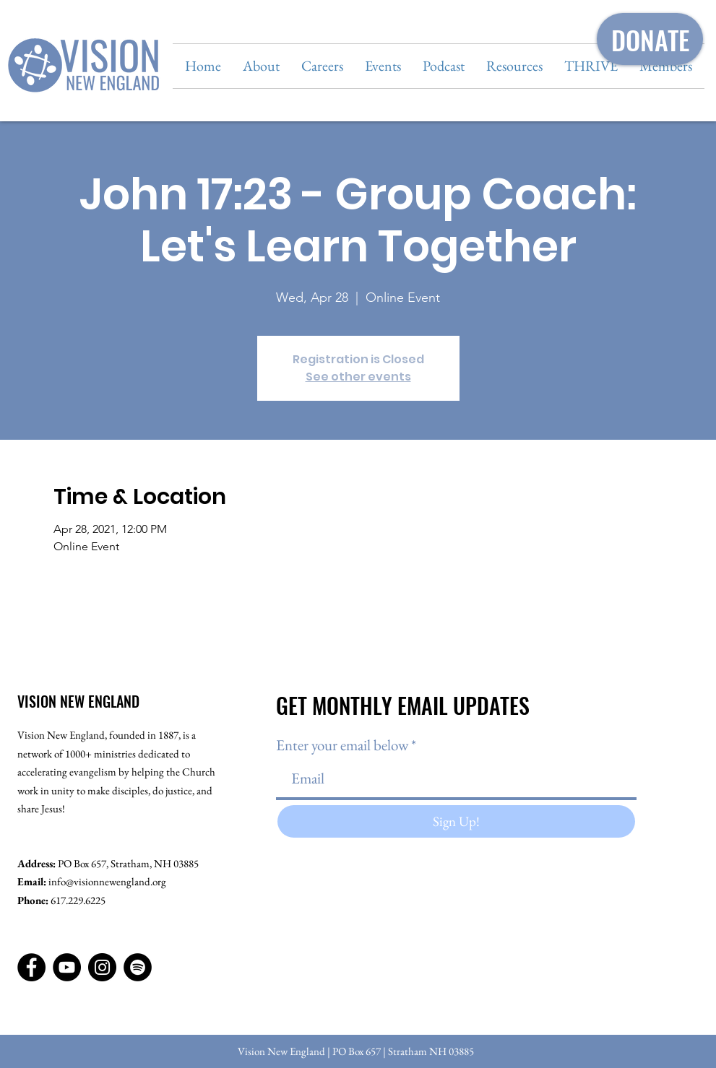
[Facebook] (31, 967)
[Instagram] (102, 967)
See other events (358, 376)
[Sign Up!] (456, 821)
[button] (261, 66)
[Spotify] (138, 967)
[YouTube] (67, 967)
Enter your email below (342, 744)
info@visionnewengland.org (107, 881)
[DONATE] (650, 39)
